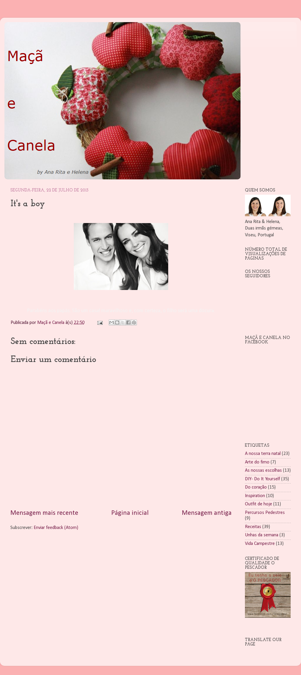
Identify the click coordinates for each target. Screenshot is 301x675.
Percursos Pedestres (265, 512)
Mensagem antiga (207, 513)
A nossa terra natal (263, 453)
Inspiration (255, 496)
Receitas (253, 527)
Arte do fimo (257, 462)
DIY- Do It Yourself (262, 479)
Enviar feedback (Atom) (56, 527)
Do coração (256, 487)
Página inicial (130, 513)
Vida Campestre (260, 543)
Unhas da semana (261, 535)
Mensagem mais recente (44, 513)
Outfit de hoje (258, 504)
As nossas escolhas (263, 470)
